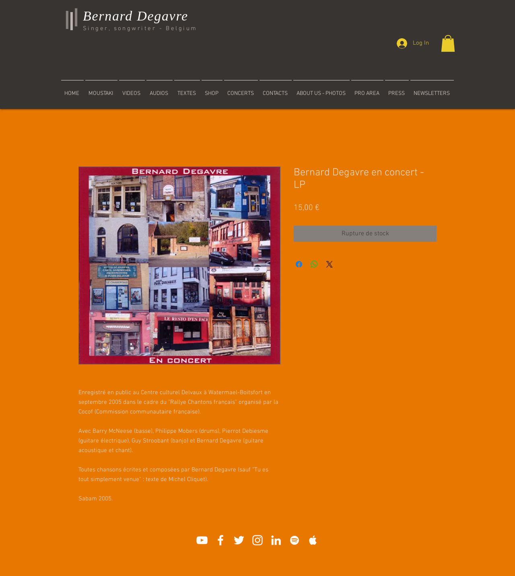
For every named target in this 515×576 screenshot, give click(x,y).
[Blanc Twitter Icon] (239, 540)
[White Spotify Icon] (294, 540)
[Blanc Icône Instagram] (257, 540)
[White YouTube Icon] (202, 540)
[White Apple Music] (313, 540)
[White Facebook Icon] (220, 540)
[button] (448, 43)
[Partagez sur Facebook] (299, 264)
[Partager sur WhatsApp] (314, 264)
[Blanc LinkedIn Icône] (276, 540)
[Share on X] (329, 264)
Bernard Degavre (135, 15)
